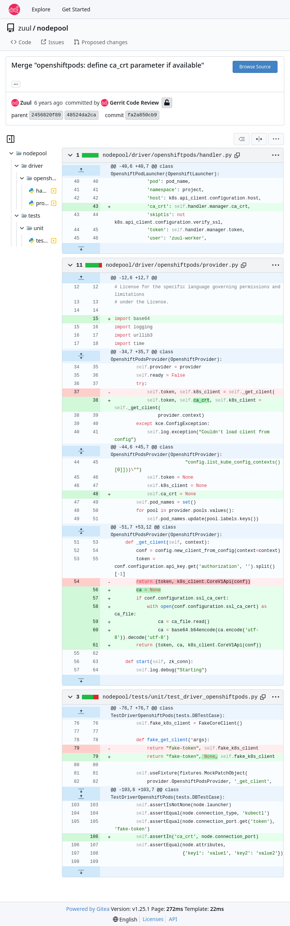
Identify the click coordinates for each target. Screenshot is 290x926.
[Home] (14, 9)
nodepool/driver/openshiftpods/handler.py (167, 155)
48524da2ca (81, 115)
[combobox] (242, 139)
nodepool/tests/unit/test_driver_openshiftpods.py (180, 697)
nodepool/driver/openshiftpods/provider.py (172, 265)
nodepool (52, 28)
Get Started (76, 9)
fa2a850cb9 (142, 115)
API (173, 919)
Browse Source (255, 66)
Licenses (153, 919)
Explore (41, 9)
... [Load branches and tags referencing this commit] (16, 83)
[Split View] (259, 139)
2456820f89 (46, 115)
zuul (24, 28)
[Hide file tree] (10, 139)
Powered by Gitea (88, 908)
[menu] (276, 139)
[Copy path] (237, 155)
